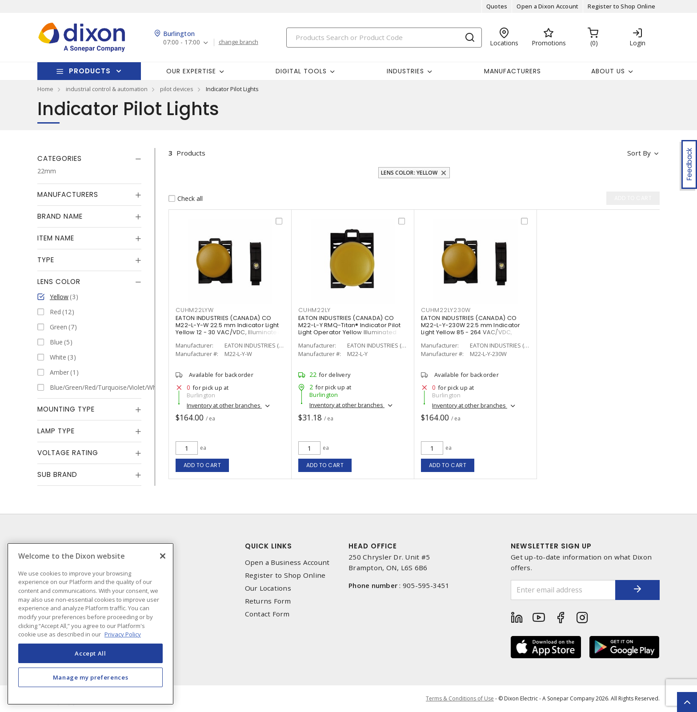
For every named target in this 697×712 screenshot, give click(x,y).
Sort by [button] (639, 152)
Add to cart (202, 465)
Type (45, 259)
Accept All (90, 653)
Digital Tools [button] (301, 71)
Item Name (55, 238)
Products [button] (90, 71)
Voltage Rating (67, 452)
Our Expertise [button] (191, 71)
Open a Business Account (287, 562)
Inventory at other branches (224, 405)
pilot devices (176, 89)
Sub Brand (57, 474)
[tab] (89, 158)
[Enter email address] (563, 590)
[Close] (162, 556)
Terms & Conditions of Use (460, 698)
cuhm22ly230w (446, 310)
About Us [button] (608, 71)
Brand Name (60, 216)
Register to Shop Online (621, 6)
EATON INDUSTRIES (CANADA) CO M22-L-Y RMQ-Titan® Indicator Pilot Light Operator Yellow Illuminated (349, 325)
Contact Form (267, 614)
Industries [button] (405, 71)
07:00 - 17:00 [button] (181, 42)
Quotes (497, 6)
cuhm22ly (314, 310)
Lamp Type (56, 431)
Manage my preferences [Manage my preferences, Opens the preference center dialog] (90, 677)
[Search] (384, 38)
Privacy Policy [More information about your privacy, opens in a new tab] (122, 634)
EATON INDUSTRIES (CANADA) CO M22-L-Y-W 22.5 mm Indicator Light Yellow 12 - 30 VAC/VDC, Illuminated (228, 325)
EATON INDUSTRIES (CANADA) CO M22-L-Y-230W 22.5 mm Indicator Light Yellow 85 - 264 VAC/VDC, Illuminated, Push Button (471, 328)
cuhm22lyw (195, 310)
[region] (90, 624)
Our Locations (268, 588)
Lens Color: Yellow (409, 172)
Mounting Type (66, 409)
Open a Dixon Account (547, 6)
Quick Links (268, 546)
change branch (238, 42)
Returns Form (268, 601)
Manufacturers (512, 71)
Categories (59, 158)
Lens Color (58, 281)
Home (45, 89)
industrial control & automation (107, 89)
